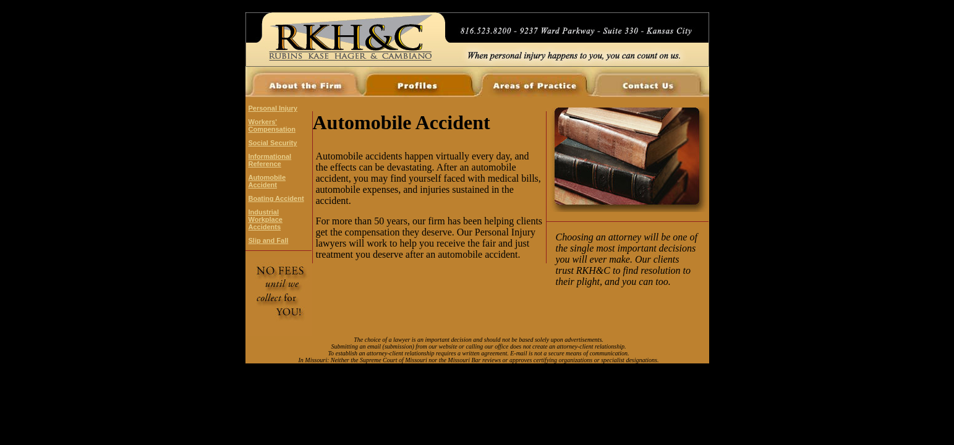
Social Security (273, 142)
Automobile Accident (267, 181)
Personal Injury (273, 108)
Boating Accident (276, 198)
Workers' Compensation (272, 125)
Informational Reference (270, 160)
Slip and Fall (269, 240)
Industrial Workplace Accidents (266, 219)
